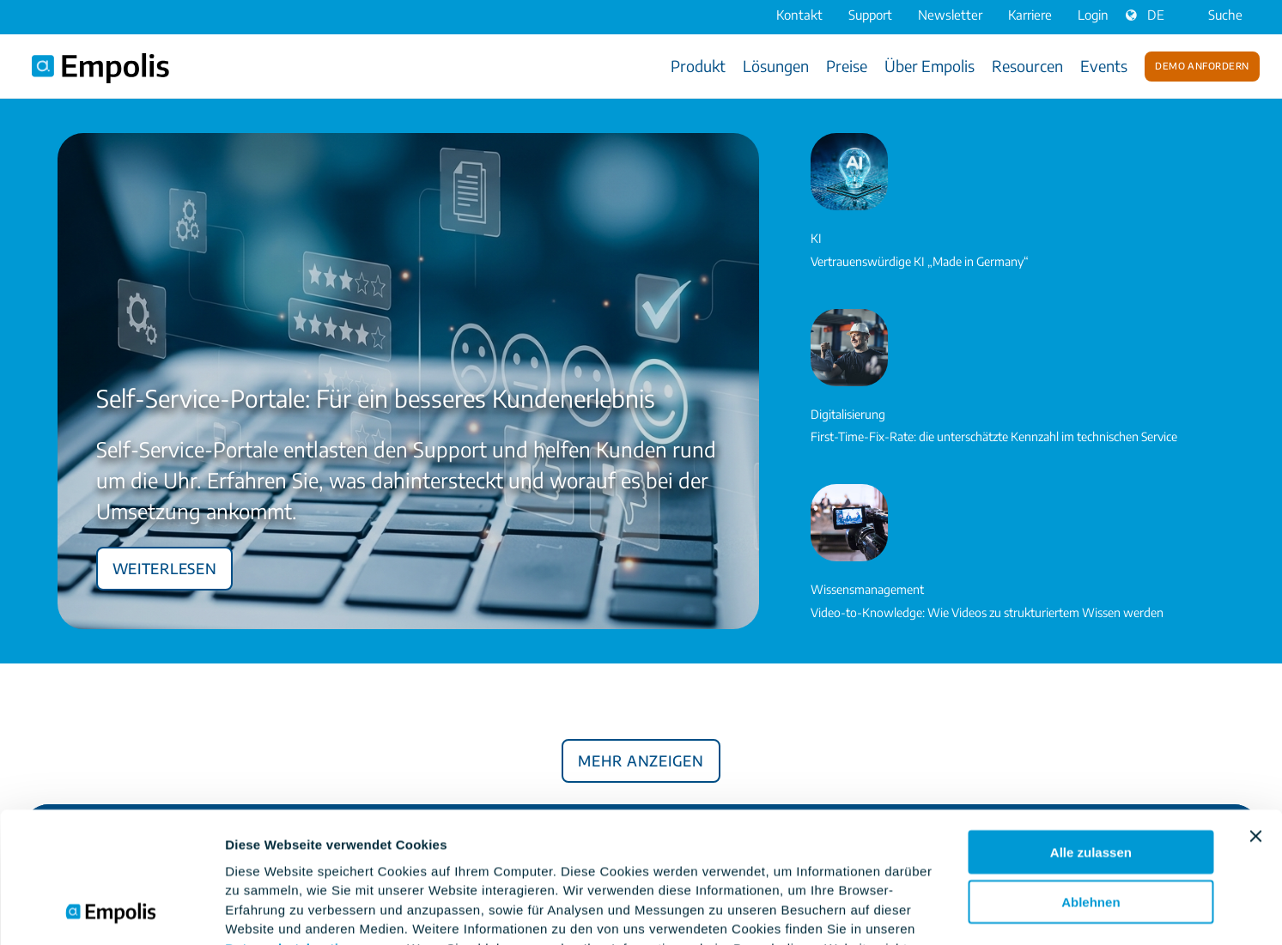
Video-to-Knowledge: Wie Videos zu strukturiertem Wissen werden (987, 612)
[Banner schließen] (1255, 713)
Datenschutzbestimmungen (314, 825)
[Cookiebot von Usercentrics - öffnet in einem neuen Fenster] (111, 911)
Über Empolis (929, 66)
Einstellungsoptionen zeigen (313, 911)
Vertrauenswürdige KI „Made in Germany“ (920, 261)
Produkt (698, 66)
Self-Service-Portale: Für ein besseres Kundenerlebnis (375, 398)
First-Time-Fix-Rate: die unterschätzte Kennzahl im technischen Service (994, 436)
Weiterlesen (164, 566)
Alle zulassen (1091, 729)
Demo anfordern (1202, 64)
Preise (846, 66)
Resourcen (1027, 66)
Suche (1214, 14)
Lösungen (776, 66)
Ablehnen (1090, 779)
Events (1103, 66)
